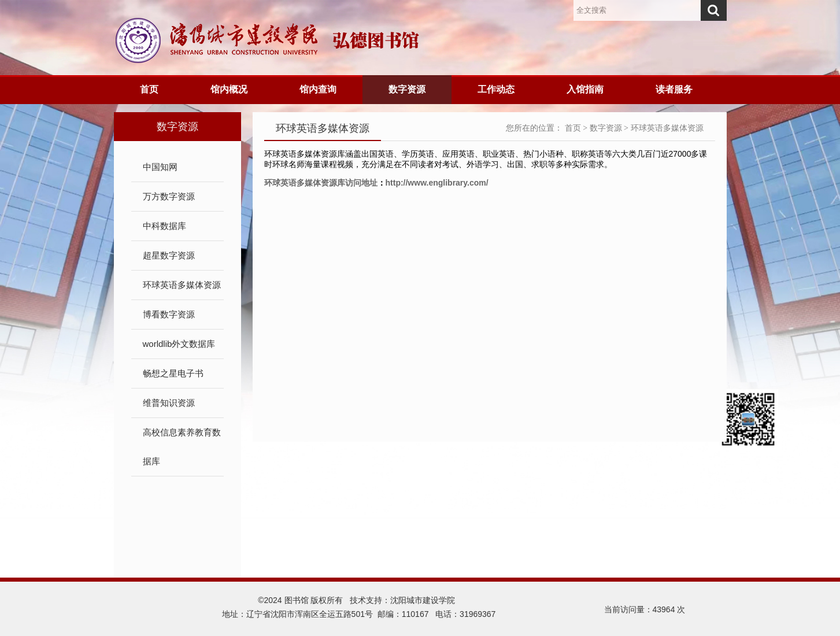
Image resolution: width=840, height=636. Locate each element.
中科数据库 (164, 226)
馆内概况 (228, 89)
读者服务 (674, 89)
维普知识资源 (169, 403)
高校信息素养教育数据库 (182, 446)
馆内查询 (317, 89)
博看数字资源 (169, 314)
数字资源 (406, 89)
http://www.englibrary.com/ (437, 182)
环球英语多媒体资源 (182, 285)
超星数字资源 (169, 255)
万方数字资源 (169, 196)
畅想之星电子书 (173, 373)
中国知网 (160, 167)
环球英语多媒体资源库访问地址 (321, 182)
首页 (149, 89)
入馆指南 (585, 89)
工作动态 (496, 89)
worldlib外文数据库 (179, 344)
